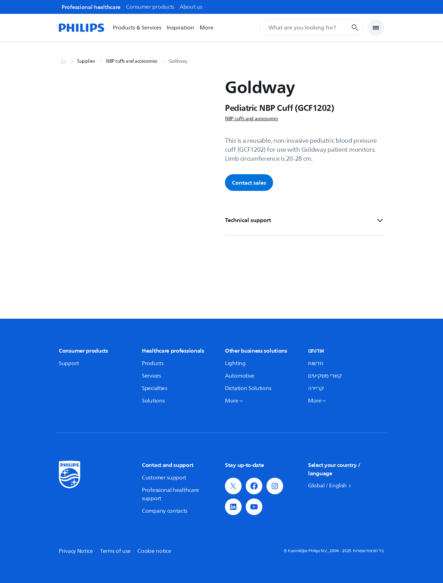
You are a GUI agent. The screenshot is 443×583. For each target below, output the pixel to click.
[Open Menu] (376, 27)
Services (151, 375)
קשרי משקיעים (325, 375)
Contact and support (167, 465)
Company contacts (164, 510)
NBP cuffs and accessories (131, 61)
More (231, 401)
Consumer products (83, 350)
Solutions (153, 400)
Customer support (164, 477)
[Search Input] (311, 27)
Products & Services (137, 27)
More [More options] (207, 27)
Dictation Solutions (248, 388)
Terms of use (115, 551)
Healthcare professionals (173, 350)
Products (152, 363)
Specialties (154, 388)
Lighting (235, 363)
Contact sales (249, 182)
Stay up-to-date (244, 465)
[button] (233, 486)
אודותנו (316, 350)
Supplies (86, 61)
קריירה (316, 388)
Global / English (327, 486)
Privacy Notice (76, 551)
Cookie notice (154, 551)
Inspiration (180, 27)
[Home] (82, 28)
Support (69, 363)
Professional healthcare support (170, 494)
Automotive (239, 375)
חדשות (315, 363)
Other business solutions (256, 350)
